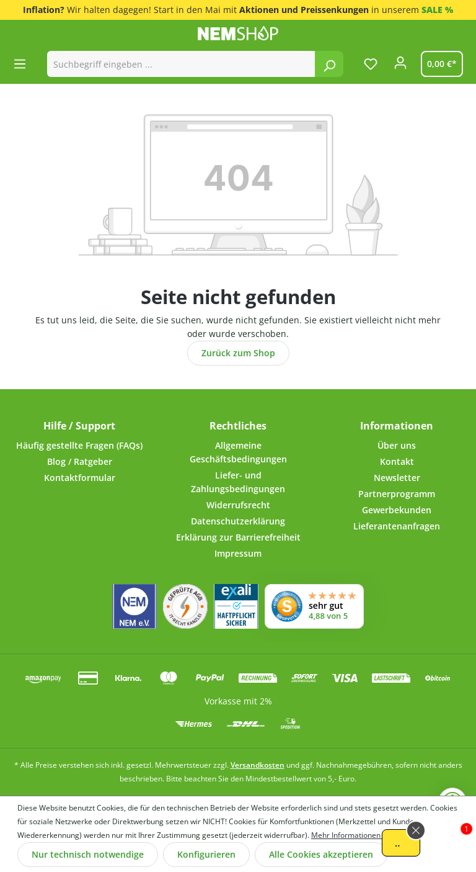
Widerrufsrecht (238, 505)
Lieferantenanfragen (396, 526)
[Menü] (23, 64)
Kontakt (397, 461)
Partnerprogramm (396, 494)
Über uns (396, 445)
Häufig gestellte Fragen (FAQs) (79, 445)
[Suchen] (329, 64)
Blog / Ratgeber (79, 461)
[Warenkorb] (439, 64)
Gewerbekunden (396, 510)
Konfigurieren (206, 854)
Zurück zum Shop (238, 353)
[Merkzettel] (371, 64)
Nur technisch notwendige (88, 854)
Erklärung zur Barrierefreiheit (238, 537)
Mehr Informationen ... (349, 835)
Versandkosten (257, 765)
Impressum (238, 553)
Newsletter (397, 477)
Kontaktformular (79, 477)
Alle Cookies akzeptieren (321, 854)
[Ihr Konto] (400, 66)
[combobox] (181, 64)
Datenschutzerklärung (238, 521)
